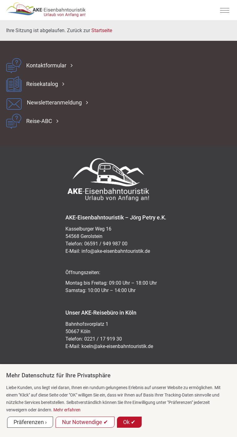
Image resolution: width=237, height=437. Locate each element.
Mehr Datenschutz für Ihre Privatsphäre (58, 375)
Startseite (101, 30)
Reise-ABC (39, 121)
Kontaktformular (46, 65)
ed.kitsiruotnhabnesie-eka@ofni (115, 251)
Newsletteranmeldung (54, 102)
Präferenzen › (30, 422)
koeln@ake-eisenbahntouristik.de (117, 346)
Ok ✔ (129, 422)
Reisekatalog (42, 84)
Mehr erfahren (67, 409)
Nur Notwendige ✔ (85, 422)
